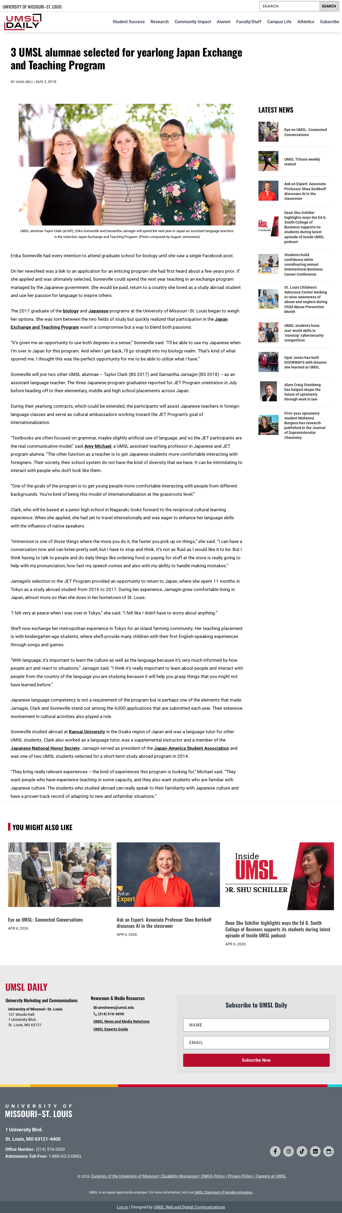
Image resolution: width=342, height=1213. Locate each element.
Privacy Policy (240, 1176)
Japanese (98, 311)
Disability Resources (180, 1176)
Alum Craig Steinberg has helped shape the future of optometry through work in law (302, 392)
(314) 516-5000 (50, 1149)
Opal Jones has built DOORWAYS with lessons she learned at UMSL (305, 362)
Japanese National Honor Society (45, 748)
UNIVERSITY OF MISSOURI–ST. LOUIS (32, 6)
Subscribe (329, 21)
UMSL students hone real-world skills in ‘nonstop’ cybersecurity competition (304, 332)
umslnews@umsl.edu (116, 1007)
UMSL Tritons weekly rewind (302, 161)
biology (71, 311)
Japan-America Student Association (191, 748)
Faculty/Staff (248, 21)
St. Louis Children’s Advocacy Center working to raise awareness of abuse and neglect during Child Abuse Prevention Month (305, 299)
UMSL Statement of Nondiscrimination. (223, 1192)
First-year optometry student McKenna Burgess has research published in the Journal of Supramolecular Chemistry (304, 425)
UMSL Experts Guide (110, 1029)
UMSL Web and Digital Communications (189, 1207)
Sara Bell (24, 82)
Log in (122, 1207)
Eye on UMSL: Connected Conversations (305, 132)
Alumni (223, 21)
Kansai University (87, 731)
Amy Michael (97, 446)
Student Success (129, 21)
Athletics (305, 21)
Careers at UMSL (271, 1176)
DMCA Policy (213, 1176)
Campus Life (279, 21)
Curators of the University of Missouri (124, 1176)
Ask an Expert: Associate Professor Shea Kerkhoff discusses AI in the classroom (305, 191)
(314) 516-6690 (111, 1014)
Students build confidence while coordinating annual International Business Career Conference (303, 264)
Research (160, 21)
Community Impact (193, 21)
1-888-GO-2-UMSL (65, 1156)
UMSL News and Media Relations (121, 1021)
